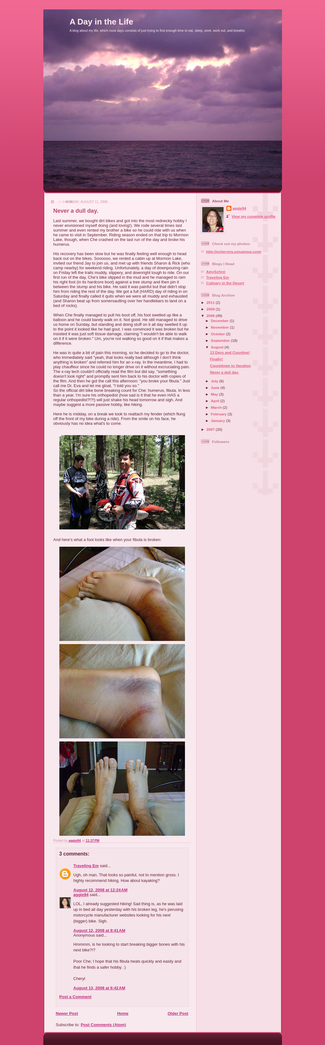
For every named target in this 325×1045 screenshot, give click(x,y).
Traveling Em (86, 865)
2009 (211, 309)
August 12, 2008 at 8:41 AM (99, 930)
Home (122, 1013)
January (218, 421)
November (220, 327)
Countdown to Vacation (230, 366)
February (219, 414)
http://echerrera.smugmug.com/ (233, 251)
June (216, 388)
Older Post (178, 1013)
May (215, 394)
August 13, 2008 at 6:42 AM (99, 988)
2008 (211, 316)
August (218, 347)
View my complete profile (254, 216)
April (215, 401)
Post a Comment (75, 996)
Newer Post (67, 1013)
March (217, 407)
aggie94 (81, 894)
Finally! (216, 359)
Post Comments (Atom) (103, 1024)
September (221, 340)
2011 (211, 302)
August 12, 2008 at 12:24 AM (100, 890)
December (220, 321)
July (215, 381)
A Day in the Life (101, 21)
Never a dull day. (224, 372)
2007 (211, 429)
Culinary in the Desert (225, 283)
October (218, 334)
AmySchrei (215, 272)
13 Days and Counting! (230, 352)
